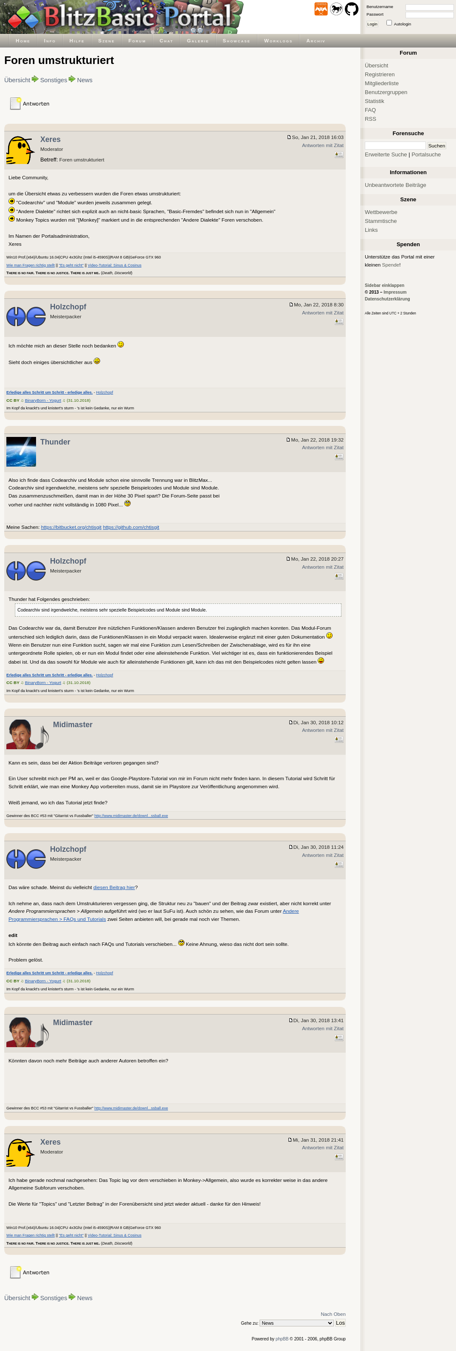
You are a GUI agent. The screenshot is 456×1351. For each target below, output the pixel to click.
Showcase (237, 40)
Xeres (50, 139)
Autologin (402, 24)
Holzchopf (68, 307)
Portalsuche (426, 154)
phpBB (282, 1339)
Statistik (374, 101)
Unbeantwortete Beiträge (395, 185)
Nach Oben (333, 1314)
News (84, 80)
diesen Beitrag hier (114, 887)
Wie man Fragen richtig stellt (30, 265)
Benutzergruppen (386, 92)
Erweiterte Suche (386, 154)
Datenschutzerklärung (387, 299)
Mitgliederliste (382, 83)
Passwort (374, 14)
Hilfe (77, 40)
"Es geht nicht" (71, 265)
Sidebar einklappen (384, 285)
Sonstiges (53, 80)
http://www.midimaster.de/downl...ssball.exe (131, 816)
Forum (137, 40)
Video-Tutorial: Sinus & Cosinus (115, 265)
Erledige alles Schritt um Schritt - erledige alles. (49, 392)
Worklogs (278, 40)
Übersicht (17, 80)
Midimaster (72, 724)
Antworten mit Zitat (323, 145)
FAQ (370, 110)
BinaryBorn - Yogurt (43, 400)
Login (372, 24)
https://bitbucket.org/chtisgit (71, 527)
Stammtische (381, 221)
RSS (370, 119)
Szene (106, 40)
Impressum (394, 292)
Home (23, 40)
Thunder (55, 442)
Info (50, 40)
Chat (166, 40)
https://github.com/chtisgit (131, 527)
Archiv (315, 40)
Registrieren (380, 74)
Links (371, 230)
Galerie (198, 40)
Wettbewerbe (381, 212)
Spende (391, 264)
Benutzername (379, 6)
